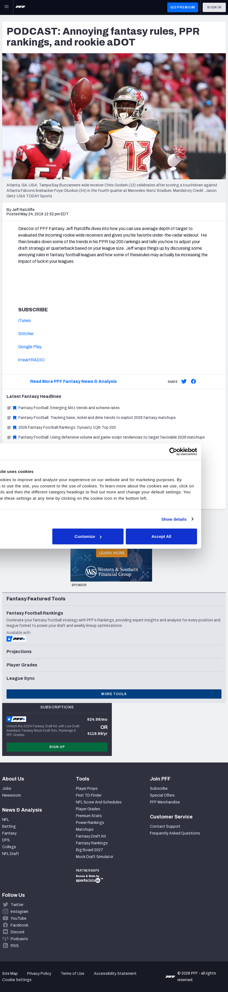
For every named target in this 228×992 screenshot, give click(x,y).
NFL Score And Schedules (99, 802)
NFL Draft (10, 854)
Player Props (87, 789)
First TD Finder (88, 795)
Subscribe (159, 789)
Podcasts (19, 939)
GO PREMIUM (182, 7)
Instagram (19, 912)
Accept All (186, 536)
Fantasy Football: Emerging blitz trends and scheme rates (63, 408)
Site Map (10, 974)
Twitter (17, 905)
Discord (17, 932)
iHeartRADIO (31, 360)
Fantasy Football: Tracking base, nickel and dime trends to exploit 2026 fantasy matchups (91, 418)
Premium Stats (89, 816)
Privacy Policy (39, 974)
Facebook (19, 925)
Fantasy (9, 833)
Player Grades (88, 809)
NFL (5, 820)
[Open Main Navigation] (6, 7)
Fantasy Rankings (92, 843)
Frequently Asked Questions (175, 833)
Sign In (214, 7)
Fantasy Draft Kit (91, 836)
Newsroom (11, 795)
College (9, 847)
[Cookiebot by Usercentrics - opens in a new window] (198, 451)
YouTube (18, 918)
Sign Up (57, 747)
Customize (113, 536)
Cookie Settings (17, 980)
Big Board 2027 (89, 850)
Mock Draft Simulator (94, 857)
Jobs (6, 789)
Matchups (85, 829)
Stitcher (26, 333)
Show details (198, 519)
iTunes (24, 320)
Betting (9, 826)
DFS (6, 840)
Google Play (30, 346)
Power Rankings (90, 823)
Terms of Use (72, 974)
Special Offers (162, 795)
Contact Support (165, 826)
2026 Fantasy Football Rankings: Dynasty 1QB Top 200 (61, 427)
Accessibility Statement (115, 974)
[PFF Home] (20, 7)
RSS (15, 946)
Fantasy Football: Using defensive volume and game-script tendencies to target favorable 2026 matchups (106, 437)
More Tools (114, 694)
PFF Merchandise (165, 802)
